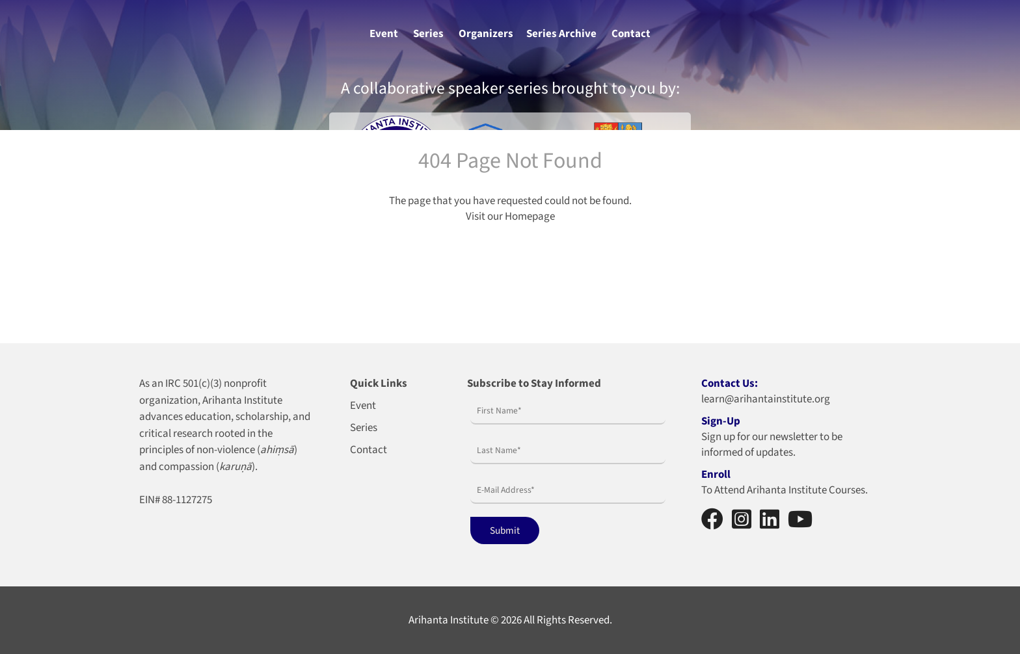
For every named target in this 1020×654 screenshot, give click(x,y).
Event (383, 34)
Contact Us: (729, 383)
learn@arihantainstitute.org (765, 399)
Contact (631, 34)
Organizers (486, 34)
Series (428, 34)
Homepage (530, 216)
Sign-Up (720, 421)
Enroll (716, 474)
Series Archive (561, 34)
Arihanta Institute (449, 620)
